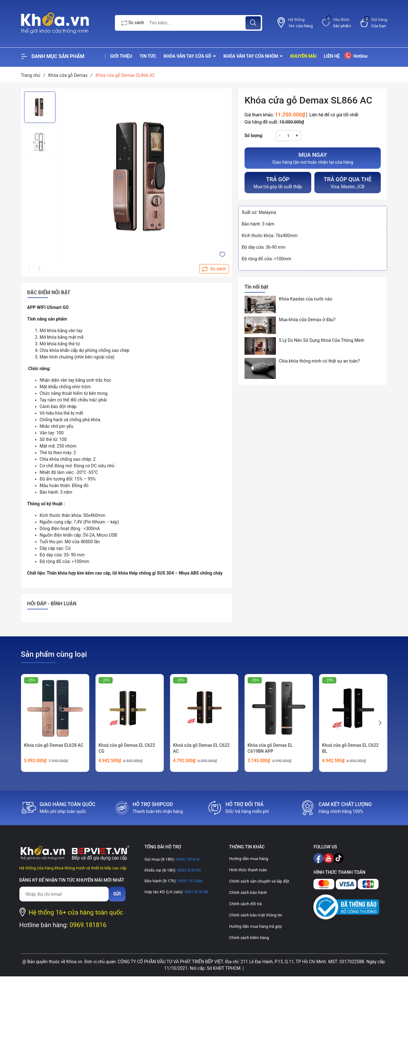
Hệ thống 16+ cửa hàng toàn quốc (76, 912)
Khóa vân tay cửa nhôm (251, 56)
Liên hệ (332, 56)
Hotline (355, 55)
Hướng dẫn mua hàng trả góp (255, 926)
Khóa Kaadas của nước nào (305, 298)
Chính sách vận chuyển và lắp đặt (259, 881)
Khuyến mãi (303, 56)
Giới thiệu (121, 56)
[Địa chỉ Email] (64, 894)
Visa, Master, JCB (348, 182)
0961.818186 (196, 891)
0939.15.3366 (190, 881)
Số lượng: (254, 135)
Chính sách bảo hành (248, 892)
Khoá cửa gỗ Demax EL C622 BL (350, 748)
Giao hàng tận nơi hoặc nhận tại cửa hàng (313, 158)
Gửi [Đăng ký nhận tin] (117, 893)
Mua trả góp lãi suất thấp (278, 182)
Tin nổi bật (256, 287)
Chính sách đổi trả (245, 903)
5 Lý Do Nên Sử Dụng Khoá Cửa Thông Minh (321, 340)
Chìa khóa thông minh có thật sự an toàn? (319, 361)
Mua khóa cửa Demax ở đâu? (307, 319)
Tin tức (147, 56)
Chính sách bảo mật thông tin (255, 915)
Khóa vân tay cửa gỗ (188, 56)
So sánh (132, 23)
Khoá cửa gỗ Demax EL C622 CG (127, 748)
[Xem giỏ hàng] (373, 23)
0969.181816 (88, 925)
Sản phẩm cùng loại (54, 654)
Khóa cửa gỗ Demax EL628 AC (54, 745)
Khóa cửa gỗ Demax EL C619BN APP (270, 748)
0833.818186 (188, 870)
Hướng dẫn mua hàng (248, 858)
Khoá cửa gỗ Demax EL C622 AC (201, 748)
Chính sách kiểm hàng (249, 937)
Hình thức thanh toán (248, 870)
